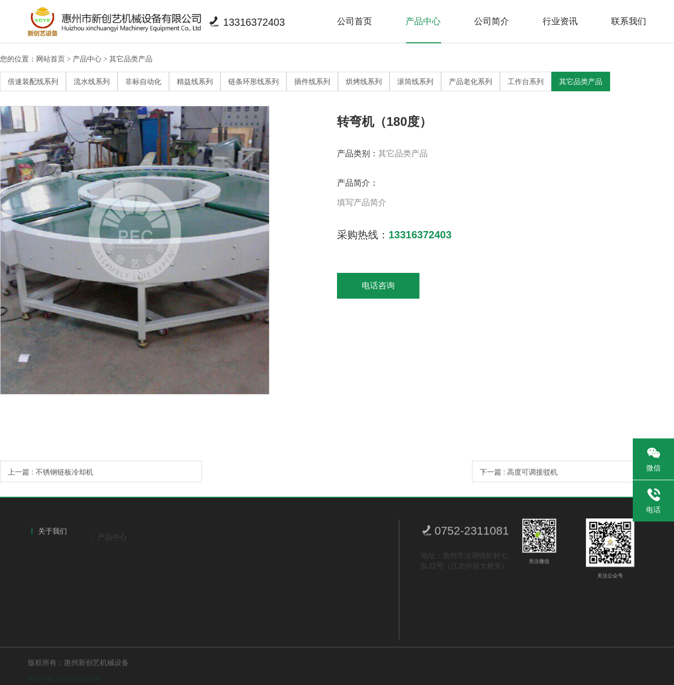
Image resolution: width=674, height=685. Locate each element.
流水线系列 (92, 81)
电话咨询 (378, 285)
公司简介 (491, 21)
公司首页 (354, 21)
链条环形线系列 (253, 81)
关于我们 (52, 534)
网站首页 (50, 59)
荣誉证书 (50, 577)
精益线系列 (195, 81)
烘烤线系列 (364, 81)
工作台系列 (526, 81)
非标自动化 (143, 81)
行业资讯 (560, 21)
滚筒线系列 (415, 81)
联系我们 (628, 21)
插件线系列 (312, 81)
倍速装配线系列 (33, 81)
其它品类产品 (131, 59)
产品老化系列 (470, 81)
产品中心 (423, 21)
